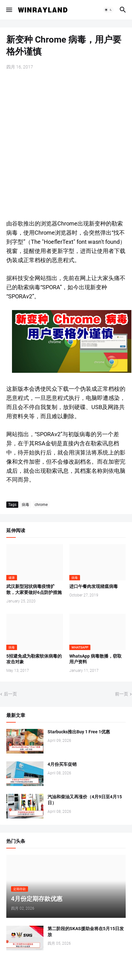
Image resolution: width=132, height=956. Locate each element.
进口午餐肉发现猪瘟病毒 (93, 586)
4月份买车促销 (62, 764)
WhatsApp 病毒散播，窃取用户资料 (95, 659)
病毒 (25, 504)
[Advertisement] (66, 145)
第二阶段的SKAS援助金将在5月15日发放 (86, 931)
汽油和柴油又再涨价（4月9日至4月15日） (85, 799)
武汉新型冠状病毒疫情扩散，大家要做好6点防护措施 (34, 589)
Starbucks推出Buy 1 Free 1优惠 (79, 731)
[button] (8, 9)
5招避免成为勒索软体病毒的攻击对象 (34, 659)
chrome (41, 504)
